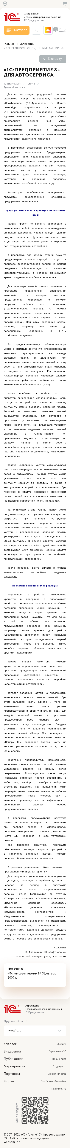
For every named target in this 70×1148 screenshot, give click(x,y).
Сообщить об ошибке (53, 1081)
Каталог (10, 1044)
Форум (9, 1081)
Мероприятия (15, 1066)
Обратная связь (57, 1073)
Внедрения (12, 1051)
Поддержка (59, 1066)
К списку (55, 59)
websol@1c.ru (12, 1142)
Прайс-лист (59, 1059)
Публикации (25, 44)
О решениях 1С (57, 1051)
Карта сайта (58, 1088)
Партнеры (12, 1074)
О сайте (61, 1044)
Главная (9, 44)
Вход (62, 29)
